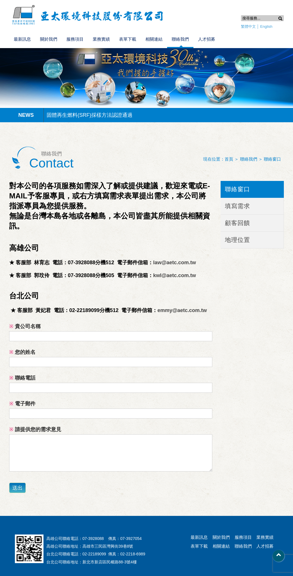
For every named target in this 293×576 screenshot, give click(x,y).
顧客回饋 (237, 223)
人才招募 (206, 39)
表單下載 (127, 39)
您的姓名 (22, 352)
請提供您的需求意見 (35, 429)
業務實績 (101, 39)
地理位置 (237, 239)
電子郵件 (22, 404)
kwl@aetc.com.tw (174, 275)
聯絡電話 (22, 378)
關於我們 (48, 39)
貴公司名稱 (25, 326)
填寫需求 (237, 206)
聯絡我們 (180, 39)
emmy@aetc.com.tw (182, 310)
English (266, 26)
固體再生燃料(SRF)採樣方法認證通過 (89, 115)
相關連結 (154, 39)
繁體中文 (248, 26)
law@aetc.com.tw (174, 262)
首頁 (229, 159)
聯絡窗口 (272, 159)
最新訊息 (22, 39)
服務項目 (75, 39)
